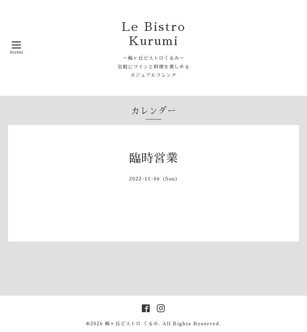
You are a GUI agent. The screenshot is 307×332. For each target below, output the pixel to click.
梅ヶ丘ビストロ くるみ (131, 323)
